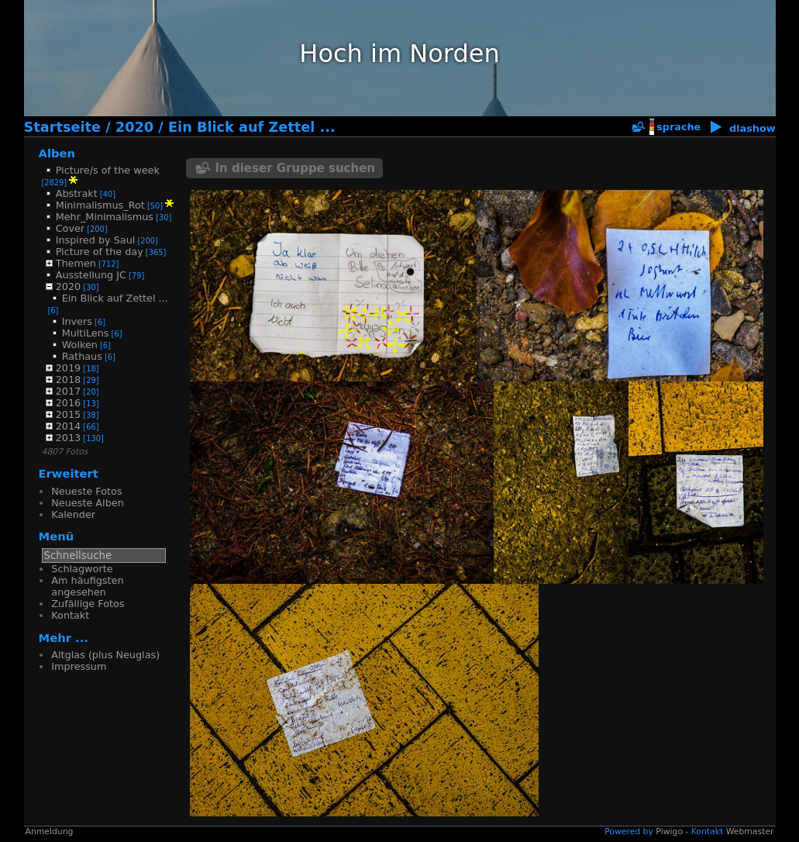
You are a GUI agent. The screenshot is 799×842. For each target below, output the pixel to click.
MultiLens (85, 333)
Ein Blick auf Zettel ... (252, 127)
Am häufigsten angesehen (87, 586)
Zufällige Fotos (87, 603)
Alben (57, 153)
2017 (68, 391)
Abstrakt (77, 193)
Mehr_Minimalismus (104, 217)
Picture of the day (99, 251)
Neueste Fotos (86, 491)
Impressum (78, 666)
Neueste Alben (87, 503)
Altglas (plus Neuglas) (105, 655)
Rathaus (82, 356)
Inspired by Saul (96, 240)
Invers (77, 321)
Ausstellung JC (91, 275)
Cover (70, 228)
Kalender (73, 514)
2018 (68, 379)
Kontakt (70, 615)
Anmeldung (50, 831)
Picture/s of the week (108, 170)
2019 (68, 368)
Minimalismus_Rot (100, 205)
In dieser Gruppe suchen (295, 168)
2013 (68, 437)
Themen (76, 263)
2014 (68, 426)
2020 (134, 127)
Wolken (80, 344)
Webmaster (750, 831)
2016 (68, 403)
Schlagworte (81, 569)
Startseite (63, 127)
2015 (68, 414)
